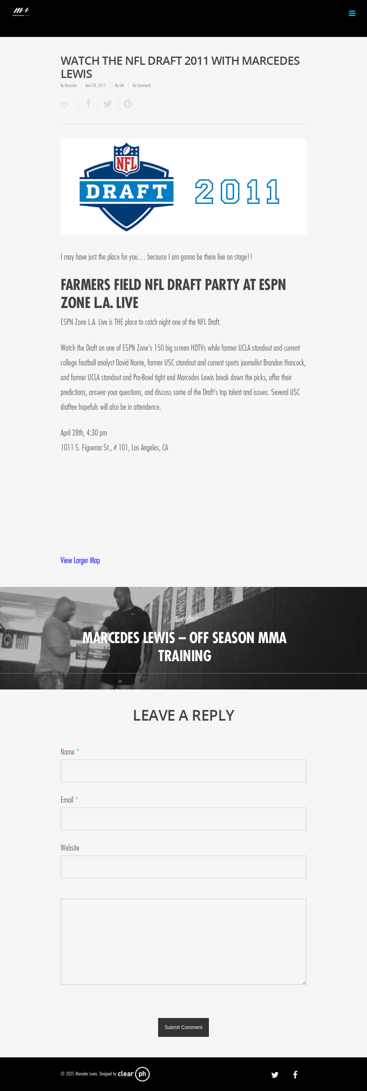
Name (70, 752)
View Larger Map (80, 560)
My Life (119, 85)
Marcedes (71, 85)
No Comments (142, 85)
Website (70, 848)
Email (69, 800)
